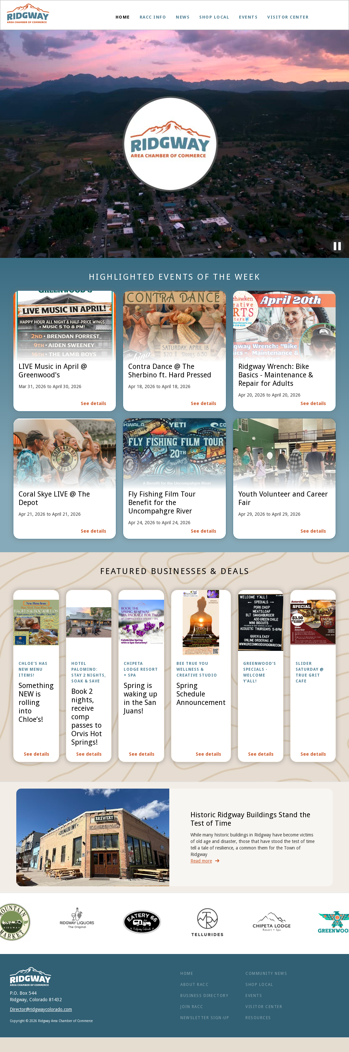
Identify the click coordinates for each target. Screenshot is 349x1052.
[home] (28, 15)
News (182, 17)
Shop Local (214, 17)
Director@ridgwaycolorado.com (41, 1009)
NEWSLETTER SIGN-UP (204, 1018)
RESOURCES (258, 1018)
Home (123, 17)
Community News (266, 973)
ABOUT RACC (194, 984)
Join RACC (191, 1006)
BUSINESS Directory (204, 995)
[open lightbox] (36, 676)
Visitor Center (288, 17)
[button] (153, 17)
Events (248, 17)
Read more (201, 860)
